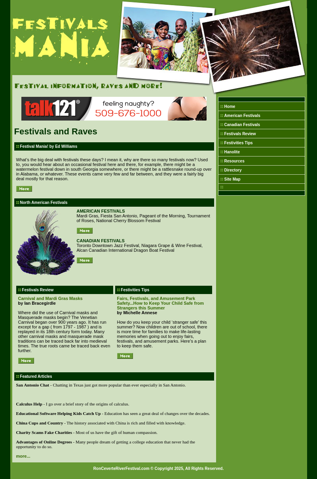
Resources (234, 161)
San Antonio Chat (32, 385)
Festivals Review (240, 134)
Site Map (232, 179)
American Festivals (242, 115)
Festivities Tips (238, 143)
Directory (233, 170)
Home (229, 106)
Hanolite (232, 152)
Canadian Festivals (242, 125)
